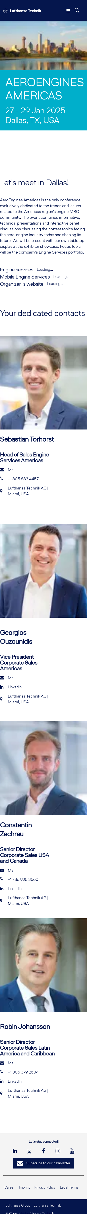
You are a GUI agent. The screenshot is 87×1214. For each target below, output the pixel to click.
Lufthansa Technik (47, 1205)
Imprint (24, 1187)
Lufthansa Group (18, 1205)
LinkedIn (11, 687)
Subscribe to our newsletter (43, 1163)
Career (9, 1187)
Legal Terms (69, 1187)
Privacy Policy (45, 1187)
